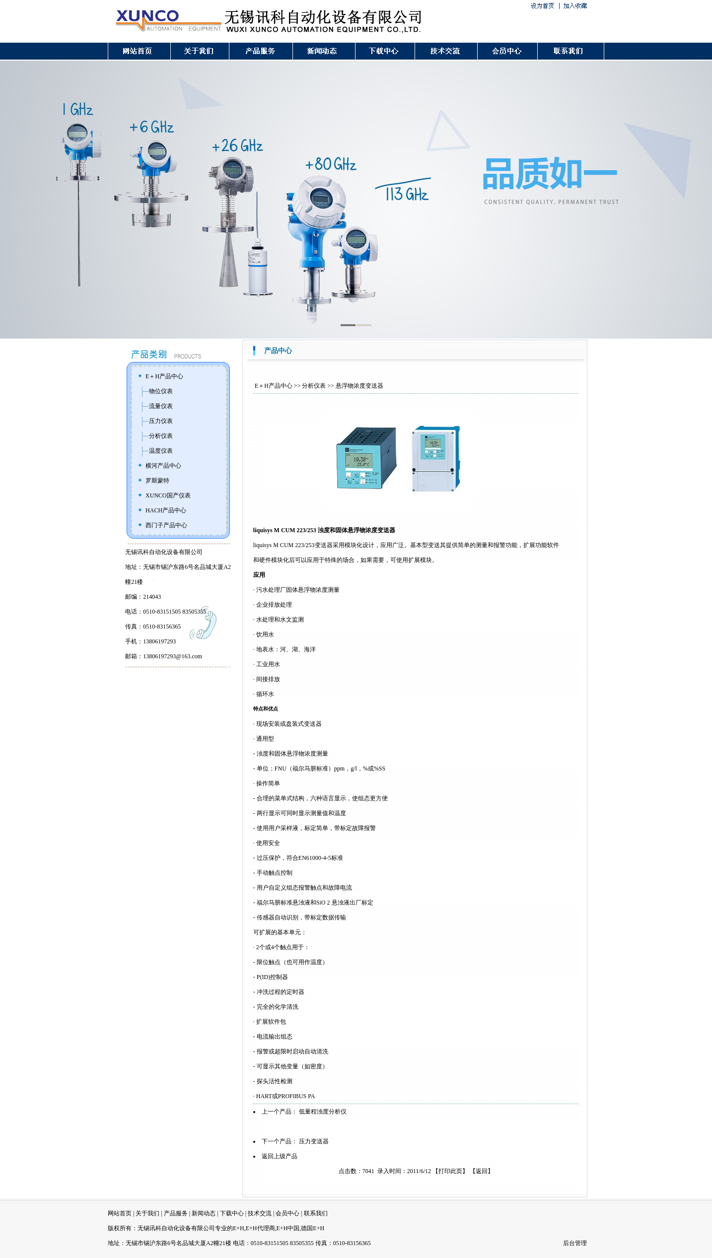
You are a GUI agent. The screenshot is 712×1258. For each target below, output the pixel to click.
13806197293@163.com (172, 656)
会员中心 (287, 1213)
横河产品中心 (163, 465)
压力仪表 (161, 421)
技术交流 (260, 1213)
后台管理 (575, 1243)
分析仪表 (161, 435)
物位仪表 (161, 391)
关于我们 (147, 1213)
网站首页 (120, 1213)
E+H (238, 1228)
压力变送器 (314, 1141)
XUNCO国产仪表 (168, 495)
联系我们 (316, 1213)
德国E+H (312, 1228)
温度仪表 (161, 450)
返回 (482, 1171)
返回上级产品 (279, 1156)
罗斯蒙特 (157, 480)
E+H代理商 (260, 1228)
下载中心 (232, 1213)
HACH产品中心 (165, 510)
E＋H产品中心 (164, 376)
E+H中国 (288, 1228)
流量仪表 (161, 406)
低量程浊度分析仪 (323, 1111)
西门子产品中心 (166, 525)
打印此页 (450, 1171)
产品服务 (176, 1213)
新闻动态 (203, 1213)
